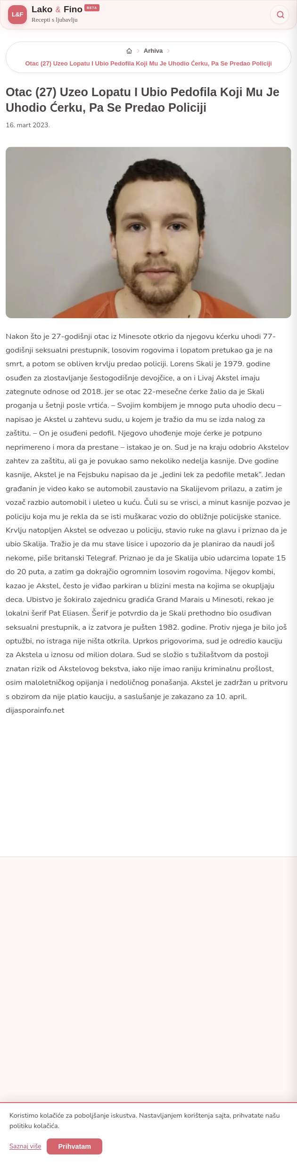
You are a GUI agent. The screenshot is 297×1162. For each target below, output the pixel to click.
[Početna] (129, 51)
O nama (30, 996)
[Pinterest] (68, 951)
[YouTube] (89, 951)
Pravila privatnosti (43, 1024)
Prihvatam (74, 1146)
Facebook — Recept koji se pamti (201, 996)
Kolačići (29, 1052)
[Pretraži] (279, 14)
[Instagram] (48, 951)
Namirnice (170, 1024)
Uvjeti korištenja (41, 1038)
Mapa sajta (34, 1066)
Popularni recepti (179, 1010)
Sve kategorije (175, 901)
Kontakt (29, 1010)
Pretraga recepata (180, 1038)
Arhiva (153, 50)
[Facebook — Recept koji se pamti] (27, 951)
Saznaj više (25, 1146)
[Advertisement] (148, 783)
